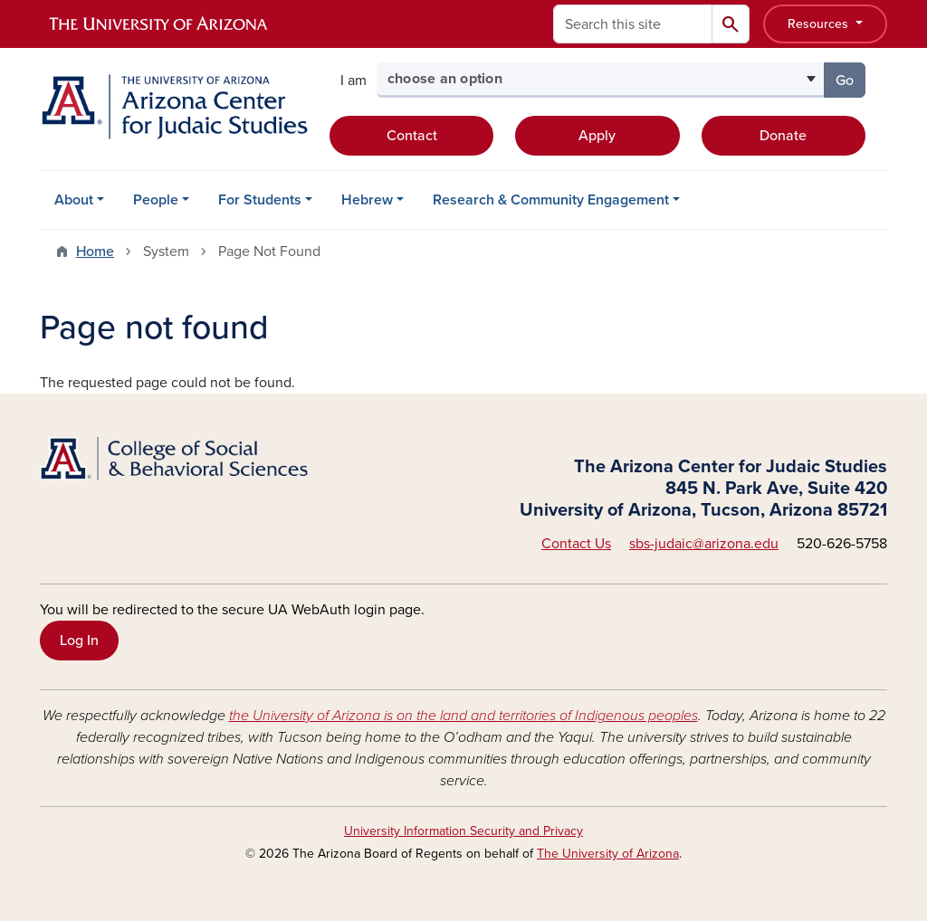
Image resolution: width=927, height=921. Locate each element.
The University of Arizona (608, 853)
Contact (412, 136)
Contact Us (576, 544)
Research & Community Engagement (551, 200)
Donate (783, 136)
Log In (79, 640)
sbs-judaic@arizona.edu (704, 544)
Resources (820, 24)
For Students (259, 200)
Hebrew (367, 200)
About (73, 200)
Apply (597, 136)
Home (95, 251)
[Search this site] (632, 24)
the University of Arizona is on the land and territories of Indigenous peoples (463, 716)
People (155, 200)
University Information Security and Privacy (463, 831)
